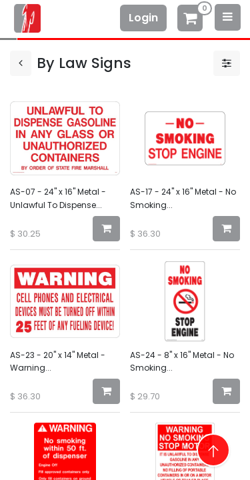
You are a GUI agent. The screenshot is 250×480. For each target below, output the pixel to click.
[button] (106, 228)
